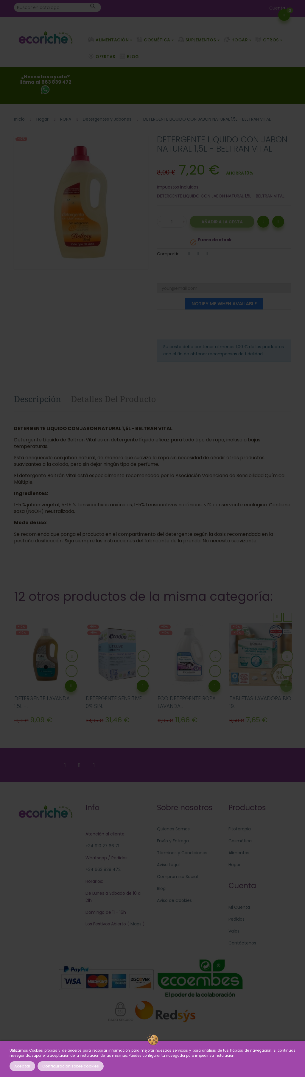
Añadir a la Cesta (222, 222)
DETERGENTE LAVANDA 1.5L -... (42, 702)
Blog (161, 888)
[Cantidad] (172, 222)
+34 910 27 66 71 (102, 846)
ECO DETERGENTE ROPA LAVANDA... (187, 702)
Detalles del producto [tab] (113, 398)
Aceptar (22, 1066)
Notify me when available (224, 303)
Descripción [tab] (37, 398)
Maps (135, 924)
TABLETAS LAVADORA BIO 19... (260, 702)
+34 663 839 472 (103, 869)
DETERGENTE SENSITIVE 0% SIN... (114, 702)
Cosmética (240, 841)
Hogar (234, 865)
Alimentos (238, 853)
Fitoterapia (239, 829)
